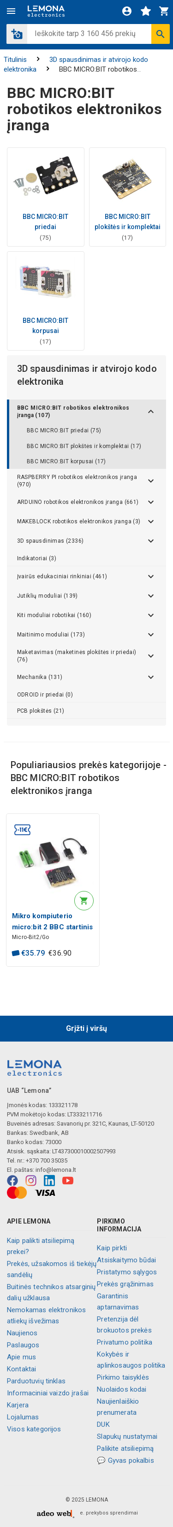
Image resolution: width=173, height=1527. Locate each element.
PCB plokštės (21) (41, 711)
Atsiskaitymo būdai (126, 1260)
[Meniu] (11, 11)
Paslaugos (23, 1345)
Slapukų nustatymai (127, 1436)
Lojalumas (23, 1417)
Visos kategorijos (34, 1429)
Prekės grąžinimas (125, 1284)
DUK (103, 1424)
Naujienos (22, 1333)
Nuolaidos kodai (121, 1389)
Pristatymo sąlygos (127, 1272)
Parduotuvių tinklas (36, 1381)
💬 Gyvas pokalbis (125, 1460)
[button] (16, 34)
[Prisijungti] (127, 11)
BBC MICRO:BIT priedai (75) (64, 430)
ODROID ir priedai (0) (45, 694)
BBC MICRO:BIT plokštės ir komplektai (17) (84, 446)
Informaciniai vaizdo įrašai (48, 1393)
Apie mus (21, 1357)
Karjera (18, 1405)
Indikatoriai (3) (36, 558)
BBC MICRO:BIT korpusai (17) (66, 461)
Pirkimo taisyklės (123, 1377)
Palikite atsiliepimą (125, 1448)
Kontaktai (21, 1369)
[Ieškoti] (160, 34)
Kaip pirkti (112, 1248)
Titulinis (15, 59)
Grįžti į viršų (86, 1028)
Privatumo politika (124, 1342)
